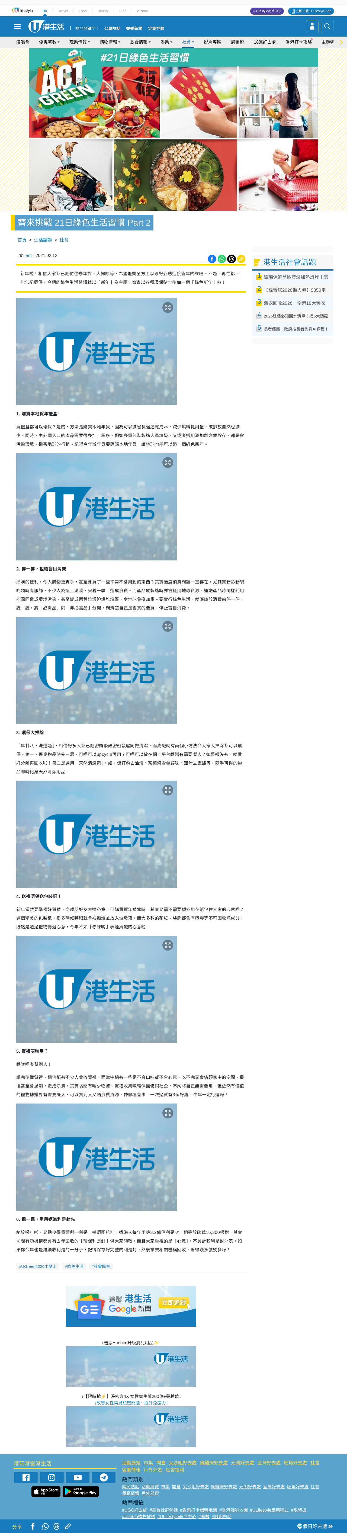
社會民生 (102, 1266)
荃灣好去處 (269, 1462)
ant (29, 255)
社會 (186, 42)
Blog (122, 11)
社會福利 (175, 1470)
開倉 (161, 1462)
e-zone (142, 11)
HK (45, 11)
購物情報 (108, 42)
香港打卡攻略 (299, 42)
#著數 (204, 1516)
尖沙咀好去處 (183, 1462)
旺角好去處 (295, 1462)
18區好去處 (265, 42)
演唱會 (22, 42)
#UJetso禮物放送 (138, 1516)
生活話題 (43, 240)
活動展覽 (131, 1462)
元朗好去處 (242, 1462)
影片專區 (212, 42)
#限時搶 (298, 1510)
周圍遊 (237, 42)
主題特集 (330, 42)
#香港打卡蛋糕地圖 (198, 1510)
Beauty (103, 11)
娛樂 (164, 42)
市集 (148, 1462)
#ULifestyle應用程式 (269, 1510)
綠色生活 (75, 1266)
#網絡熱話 (222, 1516)
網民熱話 (130, 1486)
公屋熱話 (112, 29)
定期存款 (156, 29)
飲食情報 (138, 42)
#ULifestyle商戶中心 (177, 1516)
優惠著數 (47, 42)
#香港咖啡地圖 (233, 1510)
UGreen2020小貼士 (39, 1266)
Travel (63, 11)
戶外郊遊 (153, 1470)
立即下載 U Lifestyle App (313, 11)
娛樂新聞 (134, 29)
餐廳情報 (131, 1470)
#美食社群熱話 (163, 1510)
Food (83, 11)
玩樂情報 (78, 42)
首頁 (22, 240)
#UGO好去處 (134, 1510)
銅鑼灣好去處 (214, 1462)
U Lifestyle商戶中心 (267, 11)
